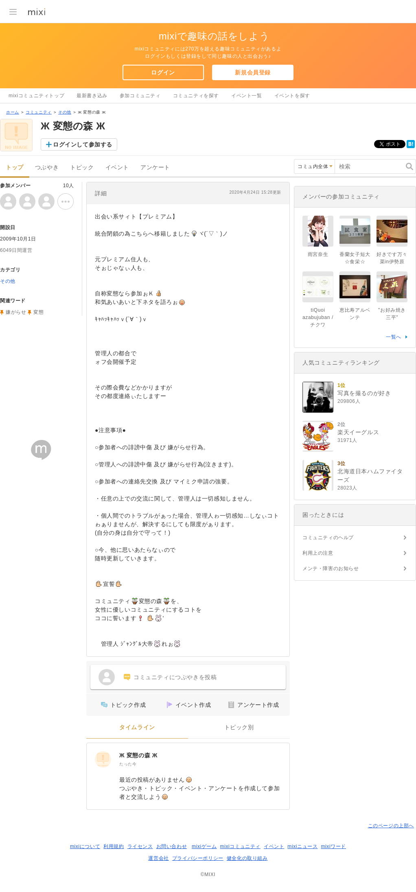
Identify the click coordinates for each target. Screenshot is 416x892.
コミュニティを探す (196, 95)
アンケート (155, 167)
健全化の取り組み (247, 858)
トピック (82, 167)
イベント (117, 167)
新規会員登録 (253, 72)
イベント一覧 (246, 95)
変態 (38, 312)
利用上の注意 (317, 553)
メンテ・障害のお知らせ (330, 568)
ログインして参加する (82, 144)
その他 (64, 112)
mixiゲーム (204, 846)
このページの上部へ (391, 826)
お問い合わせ (171, 846)
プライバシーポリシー (197, 858)
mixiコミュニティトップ (36, 95)
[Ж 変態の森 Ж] (103, 759)
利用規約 (113, 846)
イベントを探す (292, 95)
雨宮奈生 (318, 254)
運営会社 (158, 858)
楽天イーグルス (358, 432)
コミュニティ (39, 112)
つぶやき (47, 167)
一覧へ (393, 337)
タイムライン (137, 727)
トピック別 (239, 727)
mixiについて (85, 846)
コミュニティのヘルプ (328, 537)
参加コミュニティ (140, 95)
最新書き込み (92, 95)
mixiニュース (302, 846)
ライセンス (140, 846)
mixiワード (333, 846)
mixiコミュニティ (240, 846)
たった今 (127, 764)
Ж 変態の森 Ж (138, 755)
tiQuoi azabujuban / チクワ (317, 317)
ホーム (12, 112)
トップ (15, 167)
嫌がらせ (16, 312)
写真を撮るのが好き (364, 393)
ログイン (163, 72)
